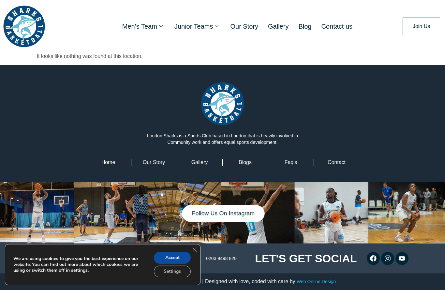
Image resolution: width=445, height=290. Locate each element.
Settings (172, 271)
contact (337, 162)
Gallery (278, 26)
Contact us (336, 26)
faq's (291, 162)
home (108, 162)
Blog (304, 26)
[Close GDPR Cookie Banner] (194, 249)
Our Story (244, 26)
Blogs (245, 162)
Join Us (421, 26)
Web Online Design (316, 281)
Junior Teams (196, 26)
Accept (172, 258)
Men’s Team (142, 26)
